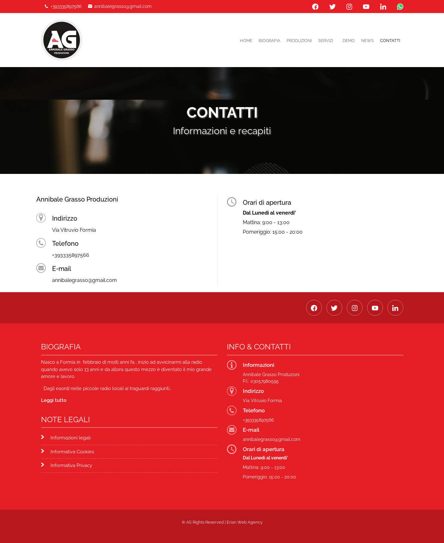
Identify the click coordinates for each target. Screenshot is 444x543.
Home (246, 40)
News (367, 40)
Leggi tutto (53, 400)
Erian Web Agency (245, 522)
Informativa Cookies (72, 452)
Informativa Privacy (71, 465)
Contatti (390, 40)
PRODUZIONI (299, 40)
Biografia (269, 40)
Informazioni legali (71, 438)
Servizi (325, 40)
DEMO (349, 40)
